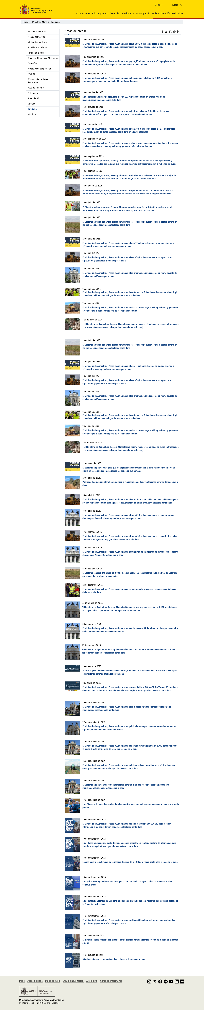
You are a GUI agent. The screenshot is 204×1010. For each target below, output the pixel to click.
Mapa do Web (52, 980)
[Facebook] (163, 32)
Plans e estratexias (36, 37)
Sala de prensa (100, 13)
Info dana (32, 109)
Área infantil (33, 98)
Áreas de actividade (120, 13)
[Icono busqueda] (181, 4)
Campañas (32, 63)
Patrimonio (33, 93)
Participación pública (147, 13)
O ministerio (83, 13)
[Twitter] (167, 32)
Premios (31, 74)
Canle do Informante (111, 980)
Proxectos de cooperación (39, 68)
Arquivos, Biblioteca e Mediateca (43, 58)
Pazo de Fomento (36, 87)
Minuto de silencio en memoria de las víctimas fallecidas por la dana (113, 959)
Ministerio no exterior (37, 42)
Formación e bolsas (36, 52)
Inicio (26, 22)
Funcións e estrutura (37, 31)
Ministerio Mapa (39, 22)
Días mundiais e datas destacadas (38, 81)
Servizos (31, 103)
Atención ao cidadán (172, 13)
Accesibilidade (35, 980)
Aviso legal (91, 980)
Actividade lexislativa (37, 47)
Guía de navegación (73, 980)
